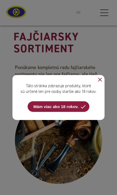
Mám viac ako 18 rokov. (59, 106)
